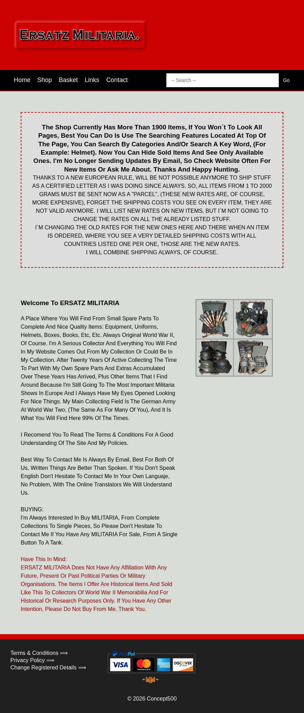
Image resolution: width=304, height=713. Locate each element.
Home (22, 79)
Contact (117, 79)
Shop (44, 79)
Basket (68, 79)
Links (92, 79)
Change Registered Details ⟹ (48, 667)
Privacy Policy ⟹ (32, 660)
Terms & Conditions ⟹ (39, 653)
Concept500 (161, 699)
